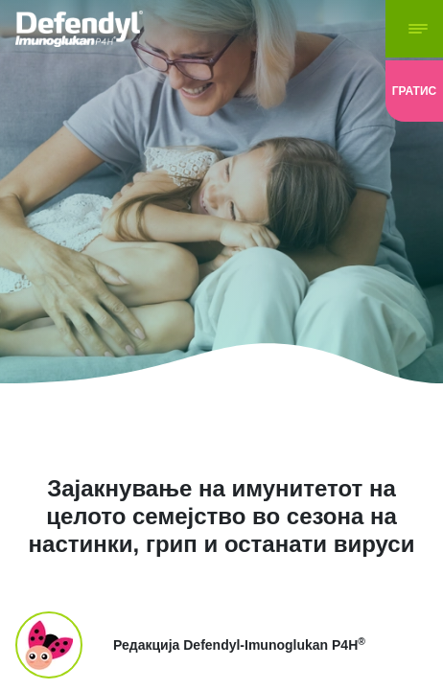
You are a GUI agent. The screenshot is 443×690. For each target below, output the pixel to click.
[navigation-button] (414, 29)
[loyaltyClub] (414, 91)
